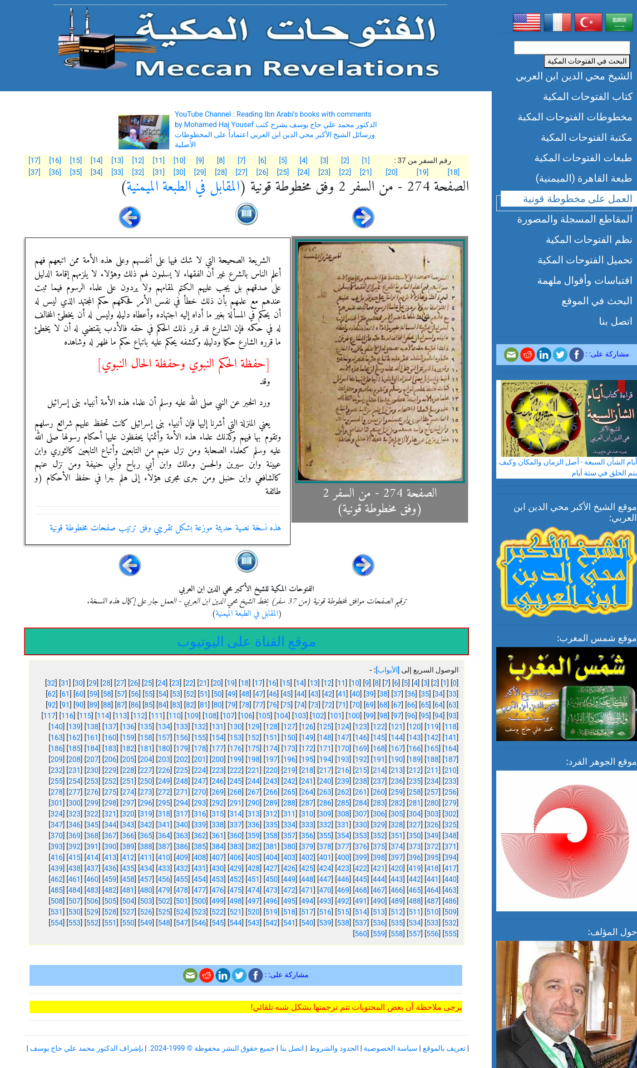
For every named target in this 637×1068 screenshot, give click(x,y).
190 (396, 759)
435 (128, 868)
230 (92, 770)
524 (182, 912)
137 (110, 726)
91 (66, 705)
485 (56, 890)
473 (271, 890)
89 (93, 705)
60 (79, 694)
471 (307, 890)
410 (164, 857)
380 (289, 846)
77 (259, 705)
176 (236, 748)
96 (411, 716)
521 (236, 912)
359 (253, 835)
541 (289, 923)
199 (236, 759)
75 (287, 705)
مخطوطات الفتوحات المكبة (575, 117)
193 (343, 759)
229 (110, 770)
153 (236, 737)
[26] (262, 172)
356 (307, 835)
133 (182, 726)
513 (379, 912)
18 (245, 683)
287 (307, 803)
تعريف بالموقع (444, 1048)
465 (415, 890)
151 (271, 737)
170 (343, 748)
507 (75, 901)
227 (146, 770)
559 (379, 934)
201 (200, 759)
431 (200, 868)
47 (259, 694)
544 (236, 923)
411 (146, 857)
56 (135, 694)
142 (432, 737)
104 (282, 716)
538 (343, 923)
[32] (138, 172)
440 (450, 879)
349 (432, 835)
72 (328, 705)
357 (289, 835)
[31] (158, 172)
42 (328, 694)
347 (56, 825)
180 (164, 748)
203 (164, 759)
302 (450, 814)
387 (164, 846)
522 (218, 912)
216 (343, 770)
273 (146, 792)
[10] (179, 160)
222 (236, 770)
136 (128, 726)
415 (75, 857)
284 (361, 803)
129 (253, 726)
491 (361, 901)
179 (182, 748)
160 (110, 737)
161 (92, 737)
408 (200, 857)
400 (343, 857)
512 (396, 912)
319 (146, 814)
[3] (325, 160)
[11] (158, 160)
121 (396, 726)
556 (432, 934)
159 (128, 737)
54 (162, 694)
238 (361, 781)
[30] (179, 172)
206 (110, 759)
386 (182, 846)
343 (128, 825)
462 (56, 879)
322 (92, 814)
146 (361, 737)
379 (307, 846)
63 (453, 705)
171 (325, 748)
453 (218, 879)
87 (121, 705)
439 (56, 868)
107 (228, 716)
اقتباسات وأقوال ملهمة (584, 280)
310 (307, 814)
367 (110, 835)
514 (361, 912)
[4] (304, 160)
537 (361, 923)
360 (236, 835)
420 (396, 868)
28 (106, 683)
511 (415, 912)
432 (182, 868)
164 (450, 748)
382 (253, 846)
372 (432, 846)
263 (325, 792)
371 (450, 846)
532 (450, 923)
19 (231, 683)
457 (146, 879)
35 (425, 694)
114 (103, 716)
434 (146, 868)
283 (379, 803)
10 (355, 683)
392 (75, 846)
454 (200, 879)
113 (121, 716)
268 (236, 792)
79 (231, 705)
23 (176, 683)
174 (271, 748)
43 (314, 694)
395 (432, 857)
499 (218, 901)
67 (397, 705)
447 (325, 879)
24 (162, 683)
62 (52, 694)
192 (361, 759)
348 (450, 835)
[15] (76, 160)
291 (236, 803)
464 (432, 890)
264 (307, 792)
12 (327, 683)
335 (271, 825)
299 (92, 803)
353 (361, 835)
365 (146, 835)
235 (415, 781)
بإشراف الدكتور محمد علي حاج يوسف (86, 1048)
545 (218, 923)
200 (218, 759)
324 (56, 814)
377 (343, 846)
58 (107, 694)
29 (93, 683)
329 (379, 825)
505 (110, 901)
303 (432, 814)
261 (361, 792)
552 (92, 923)
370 (56, 835)
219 (289, 770)
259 (396, 792)
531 (56, 912)
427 (271, 868)
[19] (423, 172)
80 (217, 705)
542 (271, 923)
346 (75, 825)
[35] (76, 172)
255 (56, 781)
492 (343, 901)
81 (204, 705)
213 (396, 770)
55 (148, 694)
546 (200, 923)
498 (236, 901)
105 (264, 716)
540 (307, 923)
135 (146, 726)
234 (432, 781)
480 (146, 890)
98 (384, 716)
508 (56, 901)
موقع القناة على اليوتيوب (246, 641)
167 (396, 748)
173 (289, 748)
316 (200, 814)
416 (56, 857)
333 (307, 825)
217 (325, 770)
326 (432, 825)
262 (343, 792)
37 (397, 694)
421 (379, 868)
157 (164, 737)
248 (182, 781)
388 (146, 846)
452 (236, 879)
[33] (117, 172)
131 (218, 726)
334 (289, 825)
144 (396, 737)
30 (78, 683)
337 (236, 825)
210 (450, 770)
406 (236, 857)
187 (450, 759)
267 (253, 792)
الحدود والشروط (334, 1048)
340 (182, 825)
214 (379, 770)
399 (361, 857)
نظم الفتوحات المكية (589, 239)
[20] (391, 172)
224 (200, 770)
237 (379, 781)
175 (253, 748)
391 (92, 846)
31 (65, 683)
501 (182, 901)
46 (273, 694)
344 (110, 825)
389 (128, 846)
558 (396, 934)
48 (245, 694)
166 (415, 748)
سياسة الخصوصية (390, 1048)
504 (128, 901)
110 (174, 716)
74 (300, 705)
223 (218, 770)
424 (325, 868)
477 (200, 890)
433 (164, 868)
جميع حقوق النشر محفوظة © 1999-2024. (211, 1048)
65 (425, 705)
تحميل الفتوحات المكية (585, 260)
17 (258, 683)
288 (289, 803)
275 (110, 792)
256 (450, 792)
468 (361, 890)
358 (271, 835)
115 (85, 716)
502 (164, 901)
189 (415, 759)
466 (396, 890)
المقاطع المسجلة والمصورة (574, 219)
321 (110, 814)
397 (396, 857)
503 (146, 901)
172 (307, 748)
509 (450, 912)
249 (164, 781)
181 (146, 748)
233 (450, 781)
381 (271, 846)
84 (162, 705)
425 (307, 868)
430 (218, 868)
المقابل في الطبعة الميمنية (183, 187)
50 (217, 694)
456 (164, 879)
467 (379, 890)
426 (289, 868)
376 (361, 846)
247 (200, 781)
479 (164, 890)
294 (182, 803)
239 (343, 781)
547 (182, 923)
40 (356, 694)
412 (128, 857)
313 (253, 814)
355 (325, 835)
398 (379, 857)
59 (93, 694)
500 (200, 901)
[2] (345, 160)
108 (210, 716)
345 (92, 825)
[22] (345, 172)
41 (342, 694)
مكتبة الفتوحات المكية (586, 137)
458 (128, 879)
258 (415, 792)
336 (253, 825)
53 (176, 694)
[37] (34, 172)
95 (425, 716)
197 (271, 759)
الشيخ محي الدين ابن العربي (574, 76)
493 (325, 901)
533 (432, 923)
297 (128, 803)
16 (272, 683)
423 (343, 868)
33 (453, 694)
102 (318, 716)
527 (128, 912)
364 (164, 835)
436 (110, 868)
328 (396, 825)
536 (379, 923)
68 (384, 705)
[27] (241, 172)
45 (287, 694)
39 (369, 694)
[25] (283, 172)
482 (110, 890)
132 (200, 726)
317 (182, 814)
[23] (324, 172)
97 (397, 716)
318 (164, 814)
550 (128, 923)
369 (75, 835)
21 (203, 683)
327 (415, 825)
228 (128, 770)
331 (343, 825)
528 (110, 912)
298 (110, 803)
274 (128, 792)
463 (450, 890)
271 (182, 792)
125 (325, 726)
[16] (55, 160)
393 (56, 846)
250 (146, 781)
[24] (304, 172)
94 (439, 716)
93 (453, 716)
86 (135, 705)
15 (286, 683)
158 (146, 737)
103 (300, 716)
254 (75, 781)
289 (271, 803)
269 (218, 792)
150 (289, 737)
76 (273, 705)
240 (325, 781)
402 (307, 857)
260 (379, 792)
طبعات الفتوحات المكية (583, 157)
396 (415, 857)
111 (157, 716)
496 (271, 901)
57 (121, 694)
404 (271, 857)
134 (164, 726)
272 (164, 792)
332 (325, 825)
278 (56, 792)
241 (307, 781)
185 (75, 748)
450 (271, 879)
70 (356, 705)
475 (236, 890)
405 (253, 857)
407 (218, 857)
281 (415, 803)
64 (439, 705)
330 (361, 825)
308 (343, 814)
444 (379, 879)
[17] (34, 160)
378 (325, 846)
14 (300, 683)
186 (56, 748)
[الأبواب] (387, 670)
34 (439, 694)
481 (128, 890)
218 (307, 770)
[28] (221, 172)
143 (415, 737)
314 (236, 814)
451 (253, 879)
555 (450, 934)
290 (253, 803)
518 (289, 912)
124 (343, 726)
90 (79, 705)
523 (200, 912)
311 (289, 814)
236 (396, 781)
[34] (97, 172)
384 (218, 846)
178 (200, 748)
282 (396, 803)
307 (361, 814)
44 (300, 694)
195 (307, 759)
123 (361, 726)
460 (92, 879)
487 (432, 901)
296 (146, 803)
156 (182, 737)
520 (253, 912)
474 (253, 890)
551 (110, 923)
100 (354, 716)
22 (189, 683)
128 (271, 726)
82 (190, 705)
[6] (262, 160)
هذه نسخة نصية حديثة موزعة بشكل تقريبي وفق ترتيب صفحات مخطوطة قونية (165, 528)
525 (164, 912)
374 (396, 846)
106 (246, 716)
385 (200, 846)
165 (432, 748)
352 (379, 835)
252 (110, 781)
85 (148, 705)
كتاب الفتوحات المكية (587, 96)
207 (92, 759)
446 (343, 879)
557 (415, 934)
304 (415, 814)
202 (182, 759)
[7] (241, 160)
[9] (200, 160)
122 (379, 726)
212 (415, 770)
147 (343, 737)
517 (307, 912)
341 (164, 825)
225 (182, 770)
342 (146, 825)
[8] (221, 160)
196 (289, 759)
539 (325, 923)
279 (450, 803)
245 (236, 781)
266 (271, 792)
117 (49, 716)
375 (379, 846)
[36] (55, 172)
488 (415, 901)
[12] (138, 160)
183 (110, 748)
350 (415, 835)
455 (182, 879)
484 (75, 890)
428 (253, 868)
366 (128, 835)
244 (253, 781)
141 (450, 737)
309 (325, 814)
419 (415, 868)
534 (415, 923)
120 (415, 726)
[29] (200, 172)
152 (253, 737)
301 (56, 803)
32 (51, 683)
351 (396, 835)
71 (342, 705)
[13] (117, 160)
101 (336, 716)
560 (361, 934)
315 (218, 814)
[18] (453, 172)
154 (218, 737)
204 (146, 759)
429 (236, 868)
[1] (366, 160)
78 (245, 705)
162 (75, 737)
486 (450, 901)
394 (450, 857)
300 (75, 803)
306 (379, 814)
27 (120, 683)
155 (200, 737)
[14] (97, 160)
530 (75, 912)
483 (92, 890)
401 (325, 857)
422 (361, 868)
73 (314, 705)
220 (271, 770)
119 (432, 726)
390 (110, 846)
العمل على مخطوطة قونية (577, 198)
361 (218, 835)
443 (396, 879)
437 (92, 868)
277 (75, 792)
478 (182, 890)
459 (110, 879)
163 (56, 737)
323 (75, 814)
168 (379, 748)
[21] (365, 172)
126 (307, 726)
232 (56, 770)
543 (253, 923)
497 (253, 901)
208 (75, 759)
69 (369, 705)
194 (325, 759)
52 (190, 694)
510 (432, 912)
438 (75, 868)
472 (289, 890)
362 (200, 835)
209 (56, 759)
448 (307, 879)
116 (67, 716)
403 (289, 857)
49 (231, 694)
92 (52, 705)
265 (289, 792)
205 (128, 759)
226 (164, 770)
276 (92, 792)
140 (56, 726)
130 (236, 726)
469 (343, 890)
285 (343, 803)
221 (253, 770)
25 (148, 683)
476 (218, 890)
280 (432, 803)
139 (75, 726)
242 (289, 781)
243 (271, 781)
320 (128, 814)
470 (325, 890)
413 (110, 857)
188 (432, 759)
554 (56, 923)
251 (128, 781)
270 (200, 792)
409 (182, 857)
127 (289, 726)
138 (92, 726)
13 (314, 683)
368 (92, 835)
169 (361, 748)
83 (176, 705)
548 (164, 923)
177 (218, 748)
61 (66, 694)
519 (271, 912)
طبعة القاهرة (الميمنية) (583, 178)
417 (450, 868)
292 (218, 803)
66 (411, 705)
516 (325, 912)
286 (325, 803)
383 (236, 846)
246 (218, 781)
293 (200, 803)
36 (411, 694)
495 (289, 901)
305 (396, 814)
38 (384, 694)
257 (432, 792)
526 (146, 912)
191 (379, 759)
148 (325, 737)
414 (92, 857)
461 (75, 879)
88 (107, 705)
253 (92, 781)
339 (200, 825)
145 (379, 737)
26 (134, 683)
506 (92, 901)
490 (379, 901)
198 (253, 759)
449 (289, 879)
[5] (283, 160)
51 (204, 694)
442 (415, 879)
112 (139, 716)
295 (164, 803)
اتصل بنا (615, 321)
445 (361, 879)
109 (193, 716)
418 (432, 868)
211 (432, 770)
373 (415, 846)
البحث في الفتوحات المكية (587, 61)
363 (182, 835)
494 (307, 901)
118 (450, 726)
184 (92, 748)
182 (128, 748)
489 (396, 901)
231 (75, 770)
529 (92, 912)
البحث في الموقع (597, 301)
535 (396, 923)
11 (341, 683)
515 (343, 912)
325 (450, 825)
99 (369, 716)
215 (361, 770)
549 (146, 923)
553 (75, 923)
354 (343, 835)
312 (271, 814)
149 (307, 737)
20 (217, 683)
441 (432, 879)
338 (218, 825)
